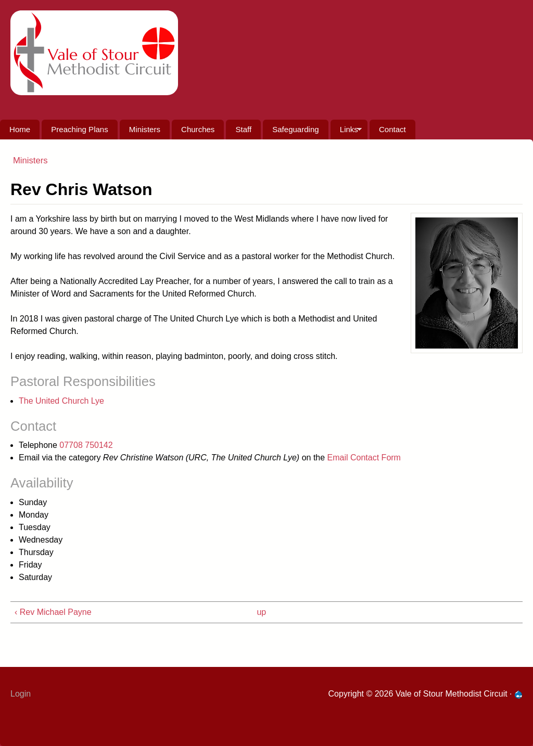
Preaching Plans (79, 129)
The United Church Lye (61, 400)
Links (346, 132)
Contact (392, 129)
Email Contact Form (364, 457)
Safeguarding (295, 129)
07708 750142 (85, 445)
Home (19, 129)
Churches (197, 129)
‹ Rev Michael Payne (53, 612)
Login (20, 693)
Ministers (144, 129)
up (261, 612)
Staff (243, 129)
